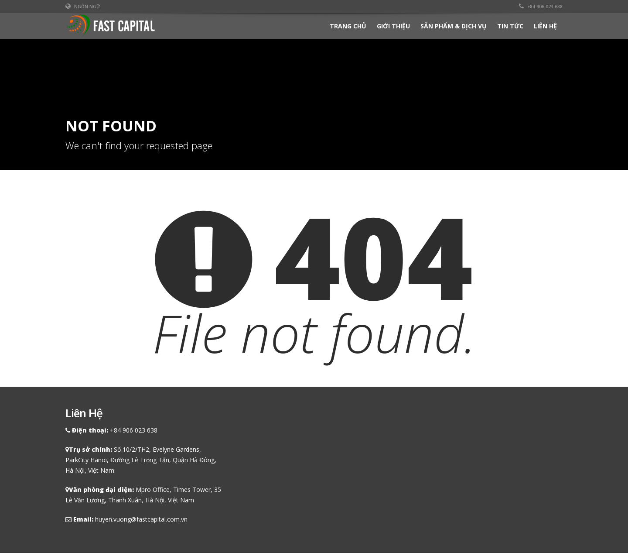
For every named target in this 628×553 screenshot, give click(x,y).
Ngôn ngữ (82, 6)
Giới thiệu (393, 26)
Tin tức (510, 26)
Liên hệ (545, 26)
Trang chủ (348, 26)
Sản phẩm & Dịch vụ (453, 26)
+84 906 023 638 (541, 6)
